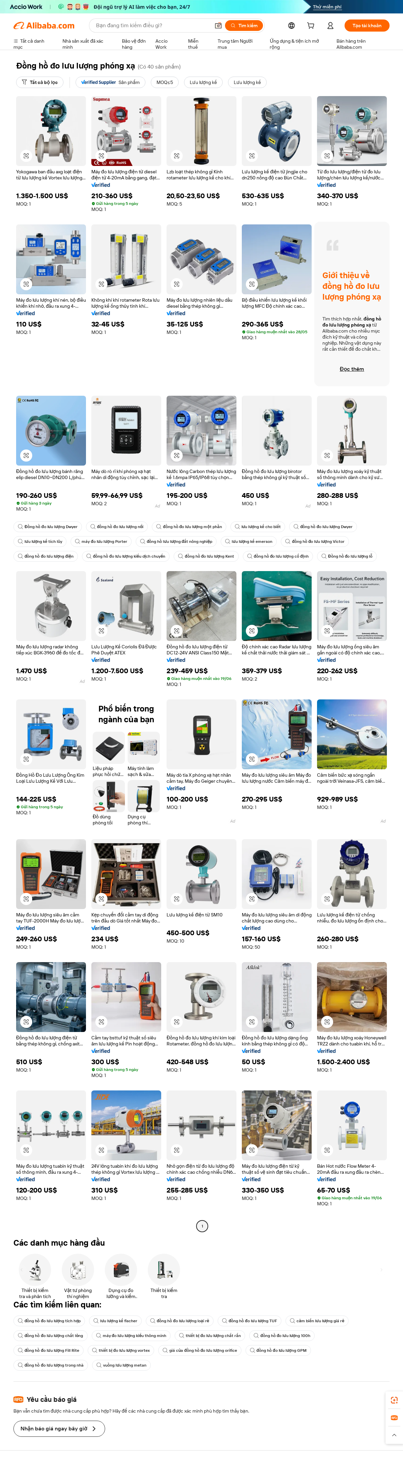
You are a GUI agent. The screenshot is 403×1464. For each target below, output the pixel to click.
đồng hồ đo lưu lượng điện (46, 556)
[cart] (312, 26)
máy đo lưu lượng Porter (101, 541)
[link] (394, 1400)
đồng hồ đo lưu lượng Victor (314, 541)
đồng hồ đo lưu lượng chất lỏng (50, 1335)
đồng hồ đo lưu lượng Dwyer (323, 526)
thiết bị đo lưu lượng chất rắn (210, 1335)
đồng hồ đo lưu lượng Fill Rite (48, 1350)
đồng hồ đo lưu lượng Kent (206, 556)
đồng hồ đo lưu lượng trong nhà (51, 1365)
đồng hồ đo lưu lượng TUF (249, 1321)
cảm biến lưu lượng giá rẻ (317, 1321)
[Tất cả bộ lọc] (39, 82)
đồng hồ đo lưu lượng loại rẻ (179, 1321)
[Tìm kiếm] (244, 25)
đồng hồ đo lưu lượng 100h (282, 1335)
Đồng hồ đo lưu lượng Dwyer (48, 526)
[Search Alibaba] (152, 25)
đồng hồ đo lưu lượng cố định (278, 556)
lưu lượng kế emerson (248, 541)
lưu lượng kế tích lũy (40, 541)
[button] (218, 25)
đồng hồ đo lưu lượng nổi (117, 526)
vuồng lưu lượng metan (121, 1365)
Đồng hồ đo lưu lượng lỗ (347, 556)
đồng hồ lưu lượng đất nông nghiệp (176, 541)
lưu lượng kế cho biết (258, 526)
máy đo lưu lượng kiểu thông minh (131, 1335)
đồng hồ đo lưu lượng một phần (189, 526)
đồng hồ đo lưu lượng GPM (278, 1350)
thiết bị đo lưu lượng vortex (121, 1350)
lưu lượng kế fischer (115, 1321)
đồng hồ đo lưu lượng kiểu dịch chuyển (126, 556)
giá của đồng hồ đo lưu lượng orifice (200, 1350)
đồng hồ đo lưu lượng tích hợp (49, 1321)
